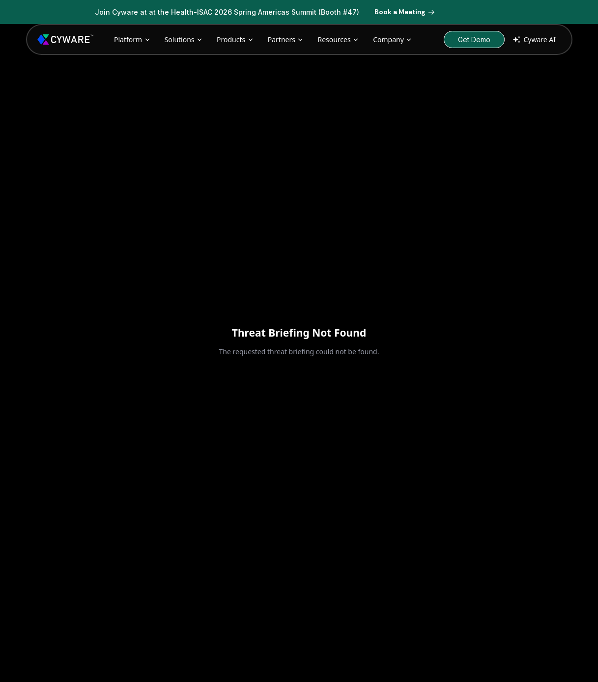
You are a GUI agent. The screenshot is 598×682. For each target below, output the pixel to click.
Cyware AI (534, 39)
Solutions (184, 39)
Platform (132, 39)
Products (235, 39)
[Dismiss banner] (507, 12)
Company (392, 39)
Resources (338, 39)
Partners (286, 39)
